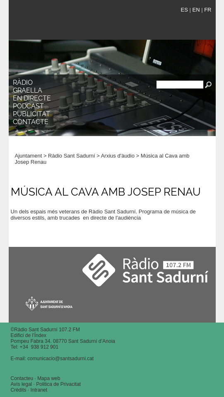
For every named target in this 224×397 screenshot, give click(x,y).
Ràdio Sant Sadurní (84, 22)
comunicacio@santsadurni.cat (60, 358)
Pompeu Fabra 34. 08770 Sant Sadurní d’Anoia (63, 341)
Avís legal (21, 384)
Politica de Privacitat (58, 384)
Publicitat (31, 114)
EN (196, 10)
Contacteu (22, 378)
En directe (32, 98)
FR (207, 10)
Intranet (38, 390)
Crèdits (18, 390)
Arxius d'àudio (118, 156)
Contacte (30, 122)
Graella (27, 90)
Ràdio (23, 82)
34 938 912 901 (40, 347)
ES (184, 10)
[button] (203, 124)
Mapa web (48, 378)
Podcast (28, 106)
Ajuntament (28, 156)
